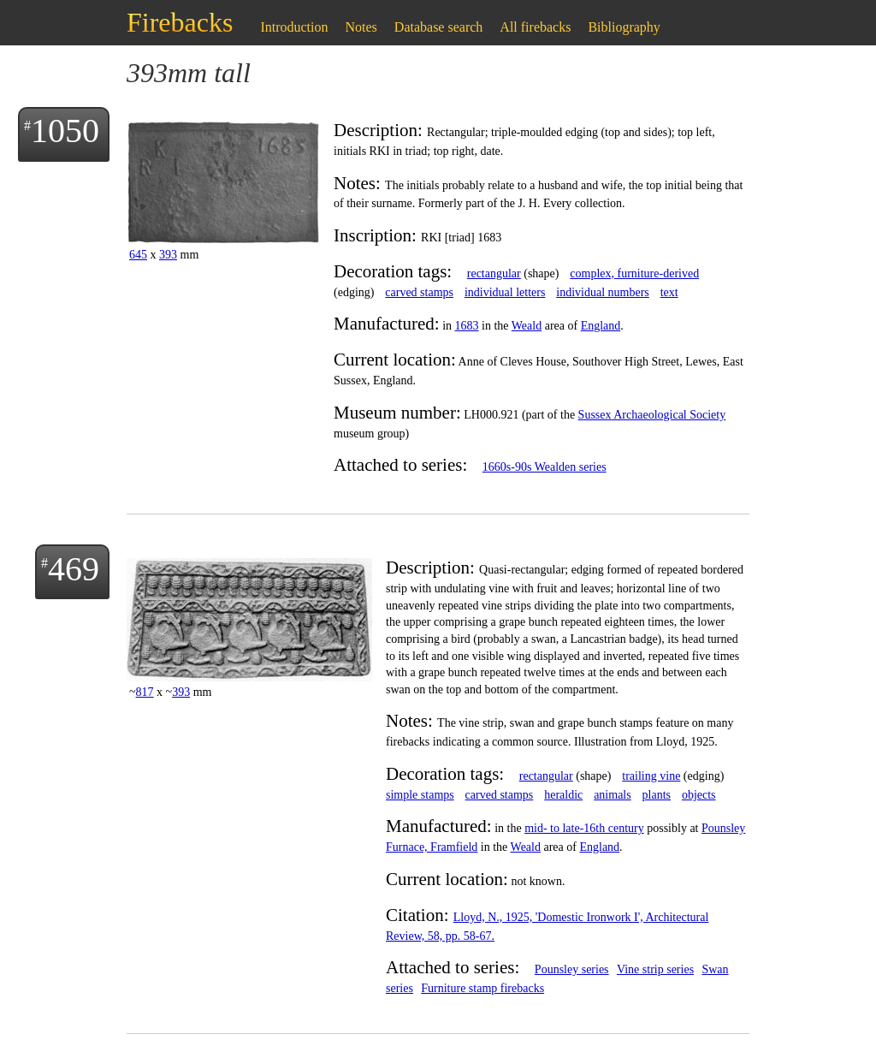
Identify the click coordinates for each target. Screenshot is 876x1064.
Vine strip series (655, 969)
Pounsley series (572, 969)
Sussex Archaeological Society (652, 414)
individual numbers (602, 292)
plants (656, 794)
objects (699, 794)
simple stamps (420, 794)
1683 (467, 325)
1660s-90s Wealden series (544, 467)
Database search (438, 27)
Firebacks (180, 22)
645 (138, 254)
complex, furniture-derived (634, 273)
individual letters (505, 292)
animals (612, 794)
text (669, 292)
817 (145, 692)
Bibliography (624, 27)
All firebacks (535, 27)
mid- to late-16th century (584, 828)
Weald (527, 325)
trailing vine (651, 776)
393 (168, 254)
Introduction (294, 27)
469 (73, 569)
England (601, 325)
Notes (361, 27)
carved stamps (419, 292)
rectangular (494, 273)
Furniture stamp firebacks (482, 988)
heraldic (563, 794)
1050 (65, 130)
